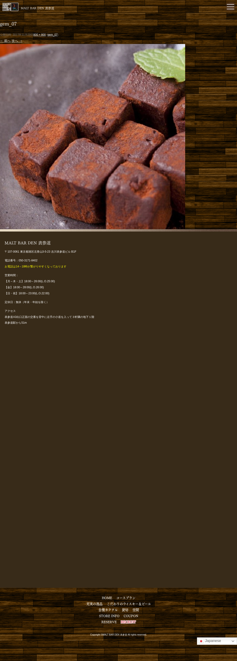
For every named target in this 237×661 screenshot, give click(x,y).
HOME (107, 597)
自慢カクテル (108, 609)
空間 (135, 609)
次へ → (17, 41)
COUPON (131, 615)
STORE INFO (109, 615)
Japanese (209, 641)
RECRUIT (128, 621)
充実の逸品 (94, 603)
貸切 (125, 609)
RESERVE (109, 621)
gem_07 (52, 34)
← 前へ (5, 41)
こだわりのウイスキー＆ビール (129, 603)
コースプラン (125, 597)
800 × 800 (39, 34)
